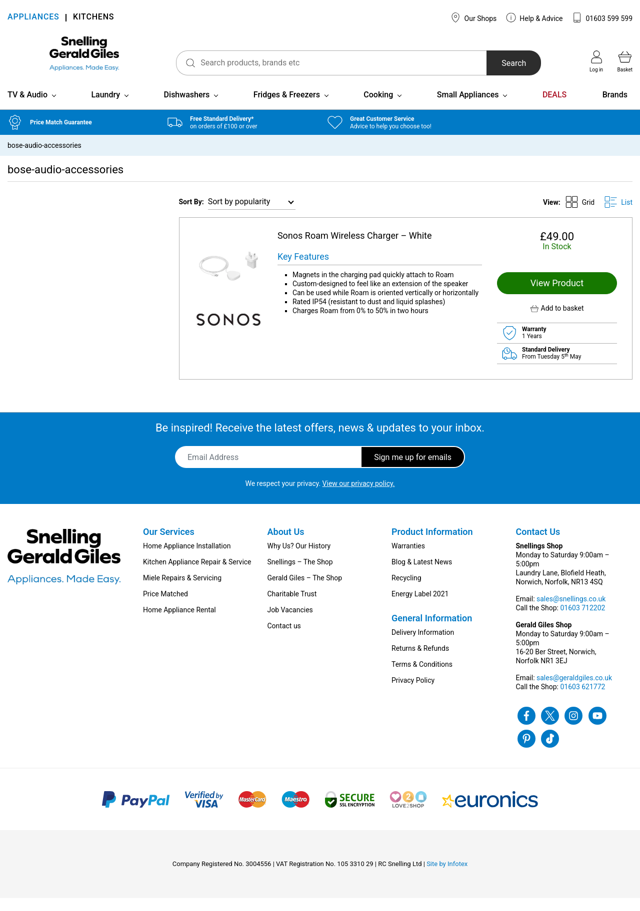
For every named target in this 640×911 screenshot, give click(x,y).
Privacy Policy (413, 693)
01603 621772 (582, 700)
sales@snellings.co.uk (571, 612)
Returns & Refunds (420, 661)
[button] (557, 321)
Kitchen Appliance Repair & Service (197, 575)
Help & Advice (534, 17)
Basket (625, 61)
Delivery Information (423, 645)
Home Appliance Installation (186, 559)
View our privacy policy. (358, 496)
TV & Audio (28, 107)
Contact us (284, 639)
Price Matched (165, 607)
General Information (432, 631)
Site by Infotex (447, 877)
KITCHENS (93, 17)
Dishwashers (187, 107)
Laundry (105, 107)
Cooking (378, 107)
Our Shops (473, 17)
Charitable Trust (292, 607)
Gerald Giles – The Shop (305, 591)
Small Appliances (468, 107)
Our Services (168, 544)
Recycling (407, 591)
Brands (615, 107)
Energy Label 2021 (420, 607)
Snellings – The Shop (300, 575)
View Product (557, 296)
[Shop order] (252, 215)
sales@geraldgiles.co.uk (574, 691)
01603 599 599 (602, 17)
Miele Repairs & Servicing (182, 591)
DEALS (554, 107)
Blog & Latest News (422, 575)
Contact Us (538, 544)
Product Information (432, 544)
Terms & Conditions (422, 677)
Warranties (408, 559)
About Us (286, 544)
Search (502, 63)
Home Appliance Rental (179, 623)
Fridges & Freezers (287, 107)
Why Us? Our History (299, 559)
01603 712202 (582, 621)
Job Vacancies (290, 623)
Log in (596, 61)
